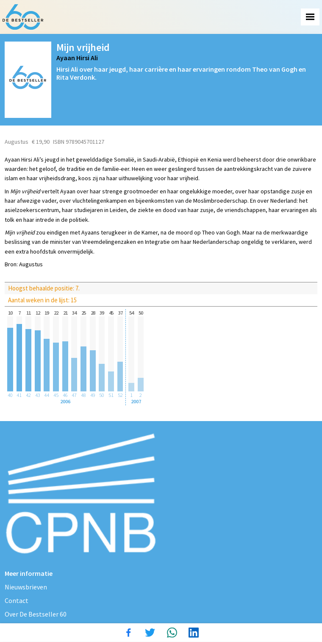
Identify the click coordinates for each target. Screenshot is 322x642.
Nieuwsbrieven (26, 587)
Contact (16, 600)
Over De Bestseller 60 (36, 614)
